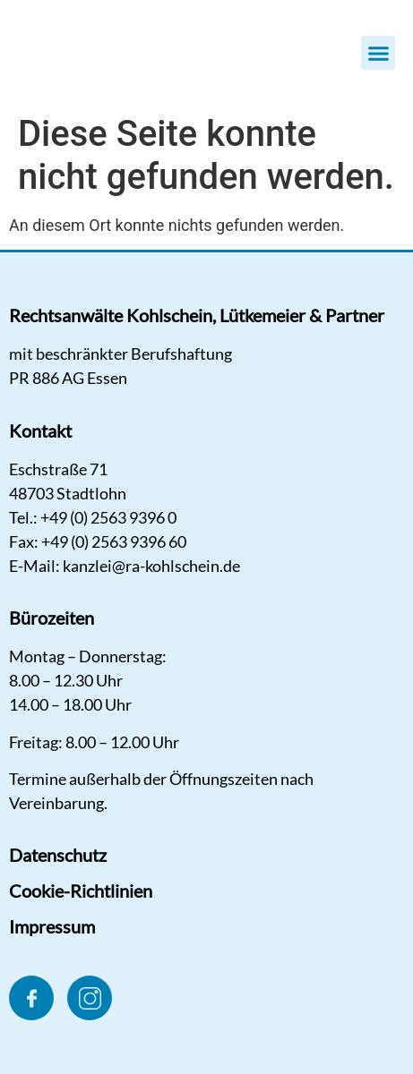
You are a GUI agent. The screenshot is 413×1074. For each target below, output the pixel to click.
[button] (378, 53)
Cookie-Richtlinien (80, 890)
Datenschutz (58, 854)
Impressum (52, 926)
